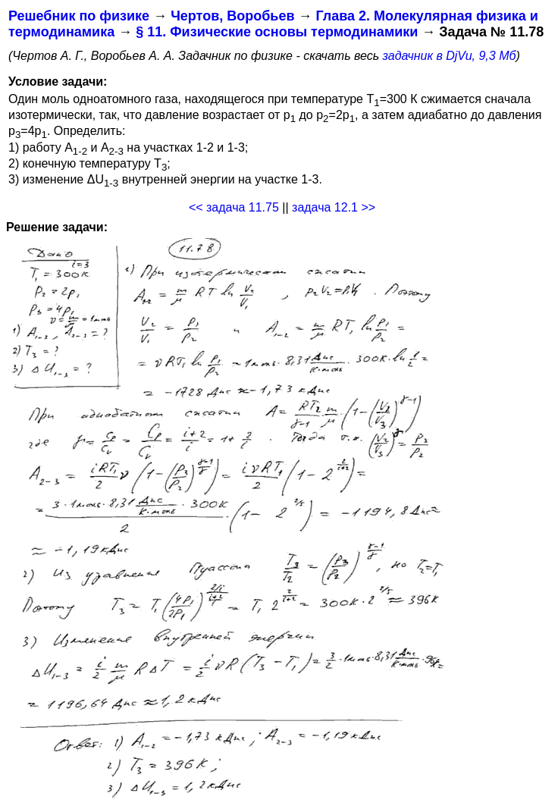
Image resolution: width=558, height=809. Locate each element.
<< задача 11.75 (234, 207)
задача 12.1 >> (333, 207)
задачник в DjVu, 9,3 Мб (449, 55)
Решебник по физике (78, 16)
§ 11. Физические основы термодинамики (277, 31)
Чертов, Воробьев (232, 16)
